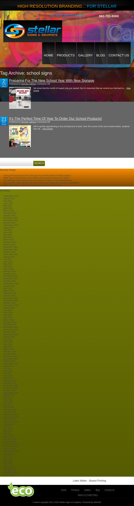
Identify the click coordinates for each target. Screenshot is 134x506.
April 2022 (7, 237)
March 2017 (8, 378)
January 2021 (9, 274)
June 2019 (8, 312)
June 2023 (8, 203)
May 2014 (7, 461)
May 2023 (7, 205)
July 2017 (7, 368)
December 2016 (10, 385)
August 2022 (9, 227)
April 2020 (7, 288)
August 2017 (9, 366)
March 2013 (8, 475)
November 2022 (10, 220)
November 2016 (10, 388)
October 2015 (9, 419)
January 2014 (9, 470)
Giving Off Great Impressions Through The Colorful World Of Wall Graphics (37, 175)
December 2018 (10, 327)
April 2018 (7, 346)
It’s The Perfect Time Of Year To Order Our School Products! (55, 118)
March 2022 (8, 239)
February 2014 (10, 468)
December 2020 (10, 276)
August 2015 (9, 424)
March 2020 (8, 291)
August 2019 (9, 308)
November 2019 (10, 300)
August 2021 (9, 257)
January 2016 (9, 412)
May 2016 (7, 402)
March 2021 (8, 269)
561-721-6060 (109, 16)
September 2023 (10, 196)
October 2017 (9, 361)
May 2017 (7, 373)
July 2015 (7, 427)
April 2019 (7, 317)
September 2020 (10, 283)
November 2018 (10, 329)
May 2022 (7, 235)
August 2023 (9, 198)
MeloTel (97, 502)
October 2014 (9, 448)
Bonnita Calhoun (28, 84)
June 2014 (8, 458)
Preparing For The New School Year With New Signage (51, 80)
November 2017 (10, 359)
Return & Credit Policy (88, 495)
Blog (100, 55)
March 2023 (8, 210)
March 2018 (8, 349)
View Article (47, 129)
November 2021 (10, 249)
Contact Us (119, 55)
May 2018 (7, 344)
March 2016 (8, 407)
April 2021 (7, 266)
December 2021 (10, 247)
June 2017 (8, 371)
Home (48, 55)
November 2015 (10, 417)
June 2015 (8, 429)
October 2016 (9, 390)
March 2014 (8, 465)
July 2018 (7, 339)
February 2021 (10, 271)
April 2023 (7, 208)
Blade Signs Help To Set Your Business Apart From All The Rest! (32, 185)
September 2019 (10, 305)
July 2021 (7, 259)
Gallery (85, 55)
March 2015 (8, 436)
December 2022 (10, 218)
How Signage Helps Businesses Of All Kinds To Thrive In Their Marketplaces (37, 180)
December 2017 (10, 356)
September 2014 (10, 451)
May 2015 (7, 431)
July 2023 (7, 201)
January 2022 (9, 244)
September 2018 (10, 334)
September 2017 (10, 363)
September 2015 (10, 422)
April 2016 (7, 405)
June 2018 (8, 342)
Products (66, 55)
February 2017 (10, 380)
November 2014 (10, 446)
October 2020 (9, 281)
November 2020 (10, 278)
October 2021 (9, 252)
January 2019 (9, 324)
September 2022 (10, 225)
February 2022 (10, 242)
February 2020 (10, 293)
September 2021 (10, 254)
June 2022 (8, 232)
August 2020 (9, 286)
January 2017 (9, 383)
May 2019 (7, 315)
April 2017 (7, 376)
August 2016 (9, 395)
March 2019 (8, 320)
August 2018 (9, 337)
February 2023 (10, 213)
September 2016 (10, 393)
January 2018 (9, 354)
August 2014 (9, 453)
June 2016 (8, 400)
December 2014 (10, 444)
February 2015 (10, 439)
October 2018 (9, 332)
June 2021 (8, 261)
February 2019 (10, 322)
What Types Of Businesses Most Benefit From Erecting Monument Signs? (36, 178)
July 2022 (7, 230)
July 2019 (7, 310)
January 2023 (9, 215)
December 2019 (10, 298)
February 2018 (10, 351)
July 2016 (7, 397)
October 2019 (9, 303)
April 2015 (7, 434)
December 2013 (10, 473)
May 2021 (7, 264)
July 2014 (7, 456)
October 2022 (9, 223)
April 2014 (7, 463)
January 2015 (9, 441)
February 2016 (10, 410)
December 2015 (10, 414)
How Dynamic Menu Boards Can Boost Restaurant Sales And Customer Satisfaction (41, 183)
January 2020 (9, 295)
